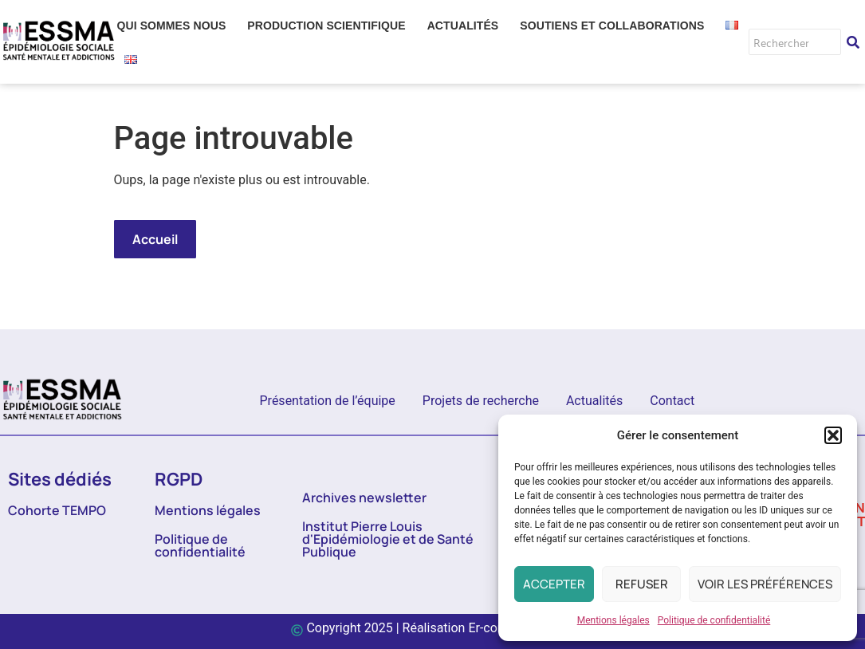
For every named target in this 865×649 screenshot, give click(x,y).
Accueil (155, 239)
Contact (672, 400)
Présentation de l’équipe (327, 400)
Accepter (554, 584)
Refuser (641, 584)
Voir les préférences (765, 584)
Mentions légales (613, 620)
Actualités (594, 400)
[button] (833, 435)
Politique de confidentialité (714, 620)
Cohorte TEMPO (57, 510)
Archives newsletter (364, 497)
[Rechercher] (795, 42)
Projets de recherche (481, 400)
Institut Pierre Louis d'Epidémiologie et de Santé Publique (388, 538)
